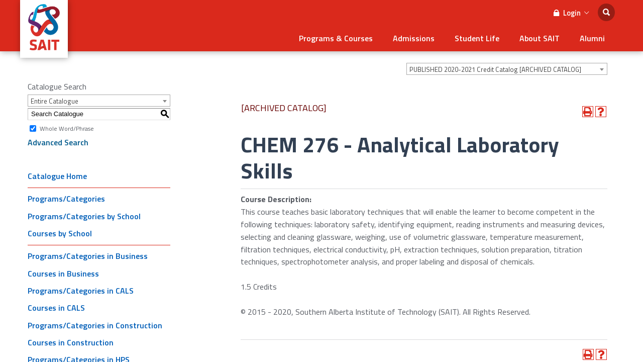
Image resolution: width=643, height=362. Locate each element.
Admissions (414, 38)
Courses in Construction (71, 342)
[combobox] (506, 69)
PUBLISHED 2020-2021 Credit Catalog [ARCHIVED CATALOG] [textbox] (495, 69)
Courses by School (60, 233)
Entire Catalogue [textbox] (54, 101)
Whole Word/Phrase (67, 128)
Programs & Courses (336, 38)
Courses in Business (63, 273)
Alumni (592, 38)
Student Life (477, 38)
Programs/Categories (66, 199)
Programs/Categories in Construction (95, 325)
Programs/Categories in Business (88, 256)
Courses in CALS (56, 308)
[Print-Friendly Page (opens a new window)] (587, 111)
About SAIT (539, 38)
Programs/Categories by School (84, 216)
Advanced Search (58, 142)
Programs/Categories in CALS (81, 291)
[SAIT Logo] (44, 52)
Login (571, 13)
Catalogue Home (57, 176)
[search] (606, 12)
